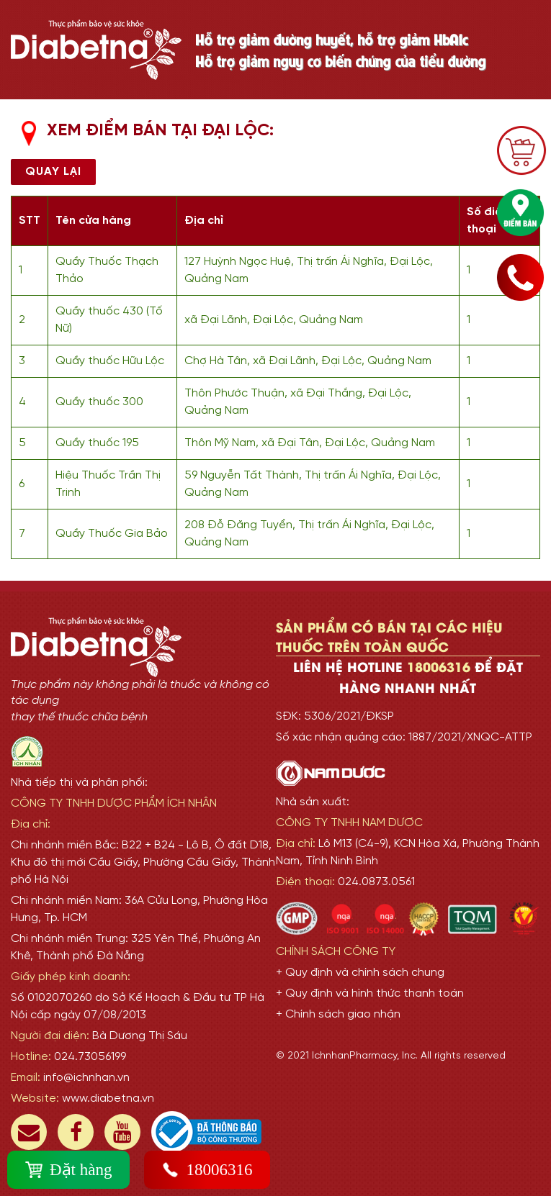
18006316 (207, 1169)
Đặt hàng (68, 1169)
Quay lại (53, 172)
